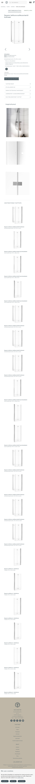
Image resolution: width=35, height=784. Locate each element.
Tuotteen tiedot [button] (18, 84)
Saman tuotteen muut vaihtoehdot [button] (18, 90)
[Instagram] (20, 721)
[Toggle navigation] (2, 2)
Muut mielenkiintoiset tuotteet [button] (18, 97)
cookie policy (20, 777)
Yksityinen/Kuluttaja (14, 10)
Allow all (4, 781)
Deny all (13, 781)
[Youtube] (23, 721)
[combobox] (19, 2)
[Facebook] (11, 721)
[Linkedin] (14, 721)
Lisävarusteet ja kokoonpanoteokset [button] (18, 93)
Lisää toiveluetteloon (11, 78)
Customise (21, 781)
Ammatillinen (28, 10)
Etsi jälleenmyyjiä (18, 87)
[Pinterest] (17, 721)
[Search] (10, 2)
